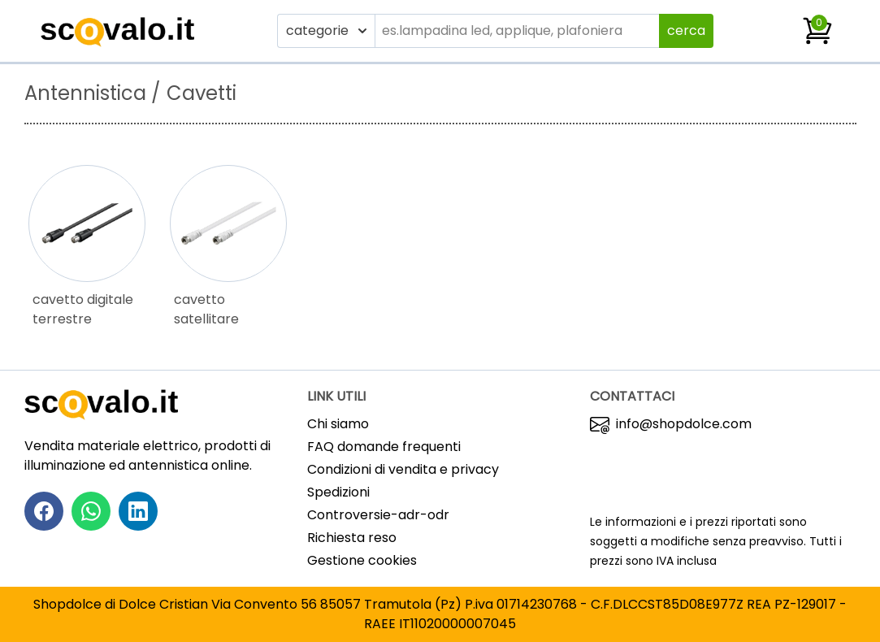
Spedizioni (338, 492)
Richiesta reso (352, 537)
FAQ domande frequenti (384, 446)
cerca (686, 30)
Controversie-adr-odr (378, 514)
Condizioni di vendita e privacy (403, 469)
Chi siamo (338, 423)
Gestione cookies (362, 560)
